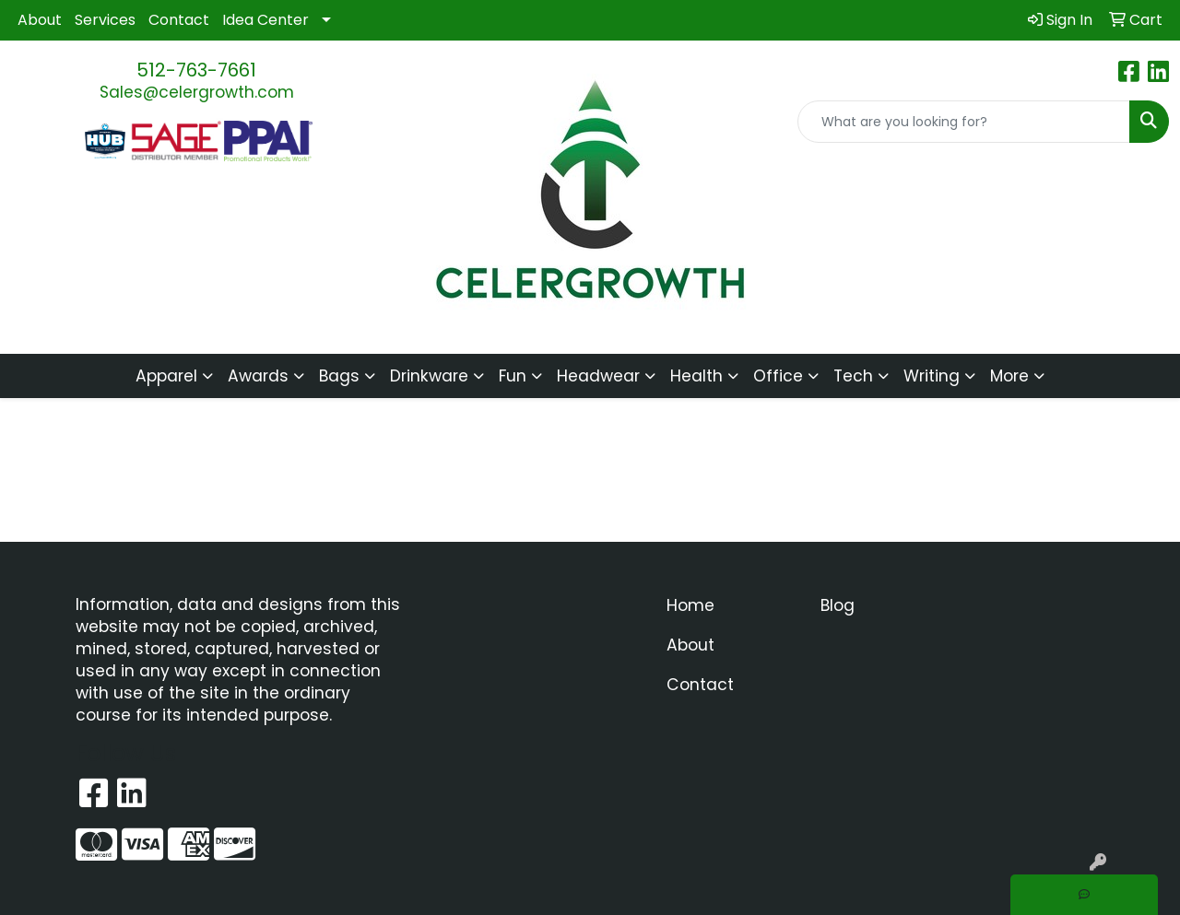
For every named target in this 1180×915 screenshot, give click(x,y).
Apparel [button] (166, 376)
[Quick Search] (963, 121)
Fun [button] (512, 376)
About (40, 19)
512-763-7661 (196, 70)
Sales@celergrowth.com (197, 92)
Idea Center (265, 19)
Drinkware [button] (429, 376)
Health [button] (696, 376)
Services (105, 19)
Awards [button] (258, 376)
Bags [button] (339, 376)
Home (690, 605)
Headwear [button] (598, 376)
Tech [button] (853, 376)
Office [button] (778, 376)
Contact (178, 19)
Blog (837, 605)
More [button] (1009, 376)
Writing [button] (931, 376)
